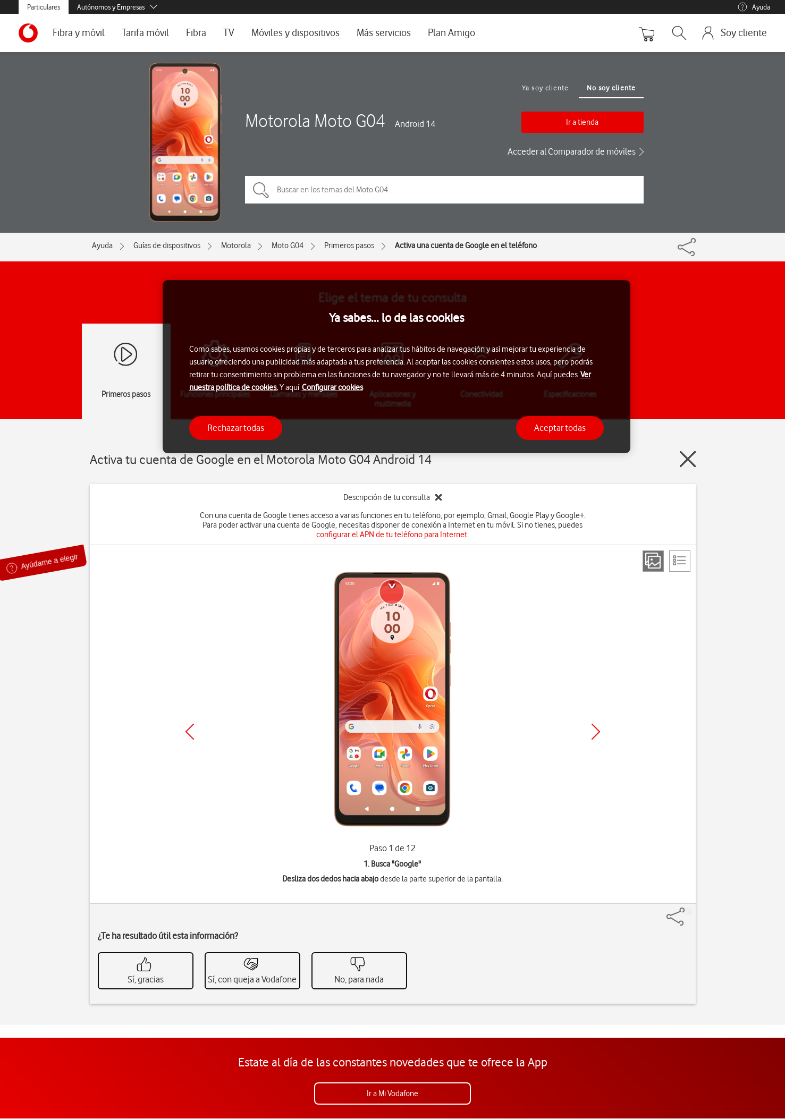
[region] (396, 367)
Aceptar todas (560, 427)
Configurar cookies (332, 387)
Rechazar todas (235, 427)
